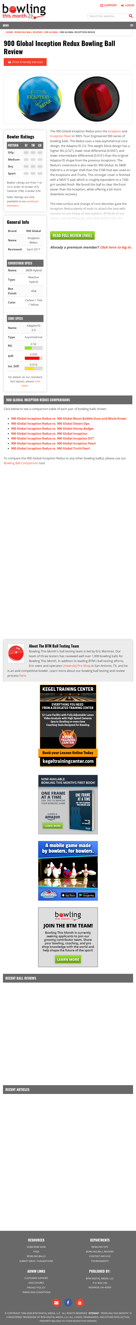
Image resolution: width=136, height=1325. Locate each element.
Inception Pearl (60, 136)
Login (127, 5)
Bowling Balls (36, 1253)
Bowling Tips (100, 1244)
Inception (114, 131)
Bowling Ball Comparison (21, 462)
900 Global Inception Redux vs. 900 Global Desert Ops (50, 423)
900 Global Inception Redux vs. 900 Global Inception (49, 433)
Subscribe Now (36, 1244)
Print (25, 62)
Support (108, 5)
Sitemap (94, 1310)
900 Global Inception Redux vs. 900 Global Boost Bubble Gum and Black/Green (69, 418)
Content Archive (100, 1253)
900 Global (51, 32)
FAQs (36, 1249)
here (22, 674)
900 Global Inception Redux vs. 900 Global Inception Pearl (53, 442)
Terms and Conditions (36, 1289)
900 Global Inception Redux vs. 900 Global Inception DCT (52, 438)
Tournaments (100, 1258)
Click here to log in (115, 246)
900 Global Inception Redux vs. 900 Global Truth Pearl (50, 447)
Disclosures (36, 1280)
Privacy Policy (36, 1285)
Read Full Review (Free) (72, 235)
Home (9, 32)
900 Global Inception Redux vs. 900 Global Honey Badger (52, 428)
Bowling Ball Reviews (29, 32)
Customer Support (36, 1275)
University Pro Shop (76, 664)
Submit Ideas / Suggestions (36, 1258)
